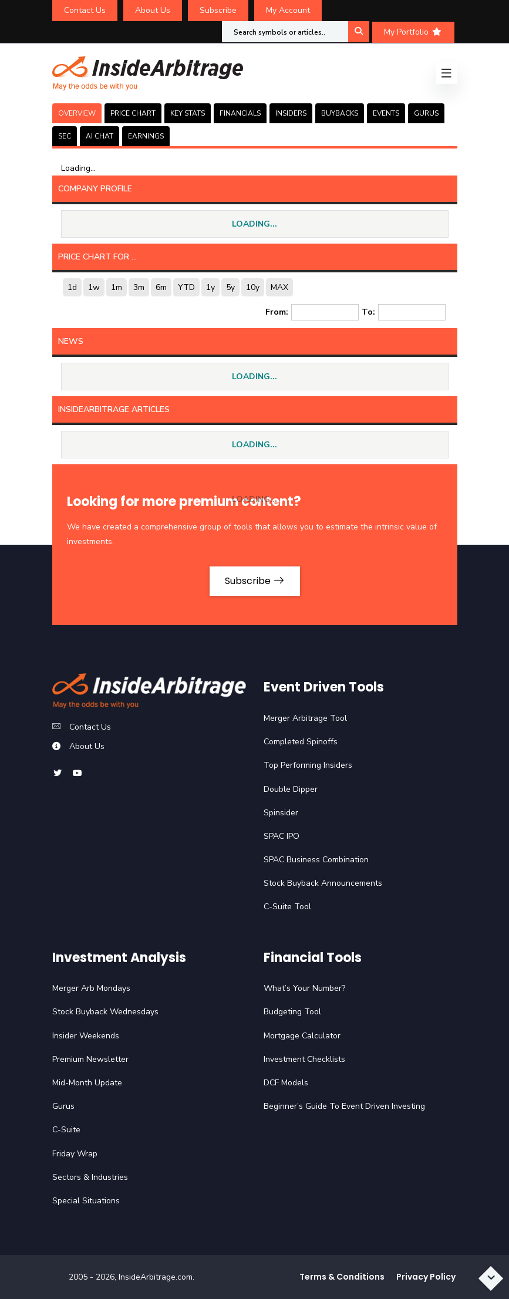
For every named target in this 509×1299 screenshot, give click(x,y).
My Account (288, 10)
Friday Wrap (74, 1153)
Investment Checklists (304, 1059)
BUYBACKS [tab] (339, 113)
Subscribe (218, 10)
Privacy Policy (426, 1277)
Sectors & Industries (90, 1177)
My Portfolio (413, 32)
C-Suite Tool (287, 906)
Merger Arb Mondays (91, 988)
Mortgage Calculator (302, 1035)
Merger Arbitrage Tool (305, 718)
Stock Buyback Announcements (323, 883)
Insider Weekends (85, 1035)
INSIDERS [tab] (290, 113)
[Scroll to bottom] (490, 1278)
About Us (152, 10)
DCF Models (286, 1082)
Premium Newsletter (90, 1059)
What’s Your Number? (304, 988)
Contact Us (85, 10)
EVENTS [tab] (386, 113)
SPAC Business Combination (316, 859)
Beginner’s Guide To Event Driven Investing (344, 1106)
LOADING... (254, 224)
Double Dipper (291, 789)
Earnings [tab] (146, 136)
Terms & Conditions (342, 1277)
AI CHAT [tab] (99, 136)
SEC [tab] (64, 136)
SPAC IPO (281, 836)
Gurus (63, 1106)
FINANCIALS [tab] (240, 113)
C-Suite (66, 1129)
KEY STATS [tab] (187, 113)
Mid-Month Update (87, 1082)
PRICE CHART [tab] (133, 113)
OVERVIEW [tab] (77, 113)
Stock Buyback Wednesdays (105, 1011)
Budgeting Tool (292, 1011)
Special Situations (86, 1200)
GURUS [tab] (426, 113)
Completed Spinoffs (301, 741)
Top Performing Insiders (308, 765)
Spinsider (281, 812)
